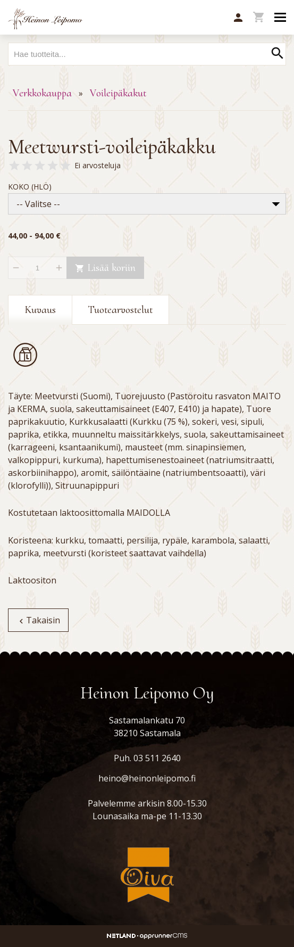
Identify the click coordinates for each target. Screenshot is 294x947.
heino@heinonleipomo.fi (147, 778)
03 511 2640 (157, 758)
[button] (238, 18)
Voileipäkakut (118, 93)
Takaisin (38, 620)
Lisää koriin (105, 267)
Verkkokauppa (42, 93)
